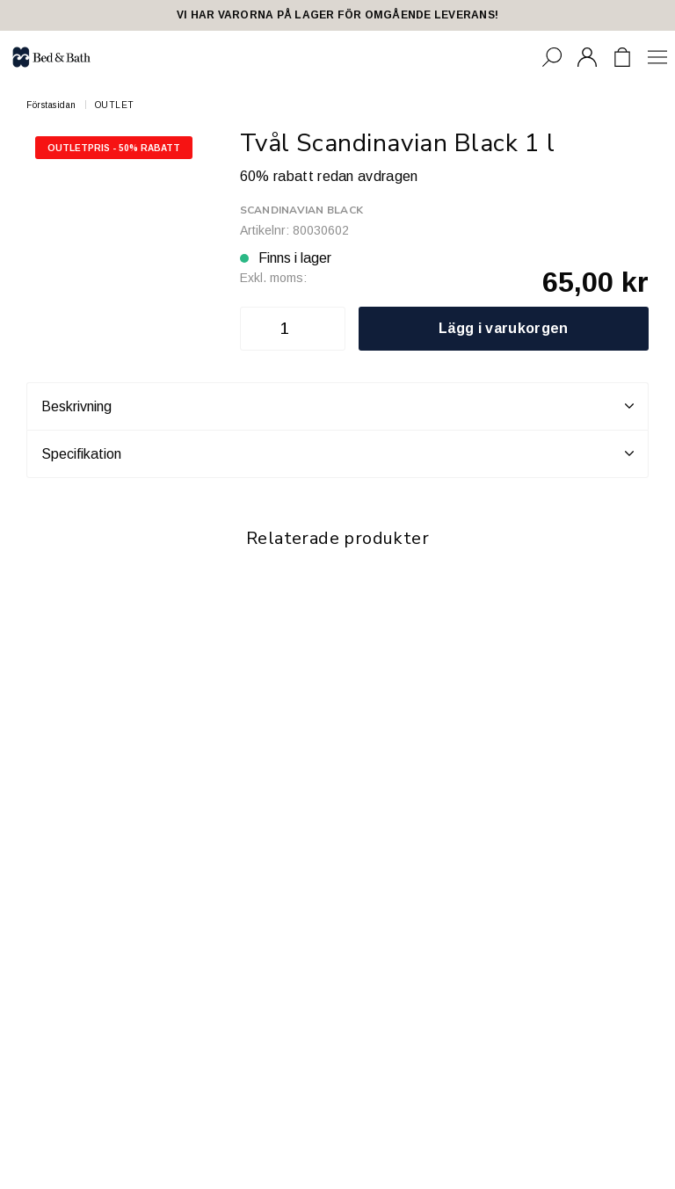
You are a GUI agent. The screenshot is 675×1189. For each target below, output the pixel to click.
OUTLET (114, 105)
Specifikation (337, 453)
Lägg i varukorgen (503, 328)
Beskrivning (337, 406)
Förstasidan (51, 105)
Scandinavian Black (301, 210)
